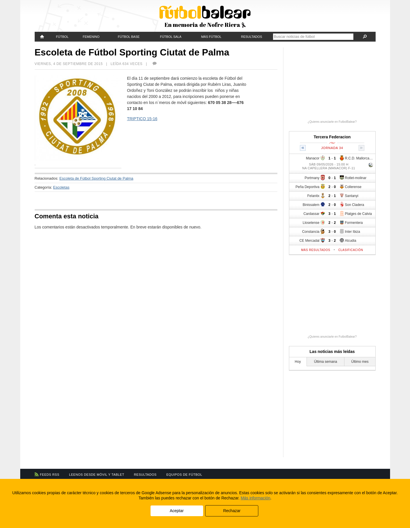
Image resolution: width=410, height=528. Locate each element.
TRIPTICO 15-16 (142, 118)
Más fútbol (211, 36)
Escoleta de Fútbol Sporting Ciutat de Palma (96, 178)
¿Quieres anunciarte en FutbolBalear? (332, 121)
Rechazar (231, 510)
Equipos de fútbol (184, 474)
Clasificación (350, 250)
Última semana (325, 362)
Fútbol (62, 36)
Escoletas (61, 187)
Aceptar (176, 510)
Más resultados (315, 250)
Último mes (359, 362)
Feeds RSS (49, 474)
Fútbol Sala (170, 36)
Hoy (298, 362)
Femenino (91, 36)
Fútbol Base (129, 36)
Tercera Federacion (331, 137)
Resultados (251, 36)
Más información (255, 498)
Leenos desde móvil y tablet (96, 474)
